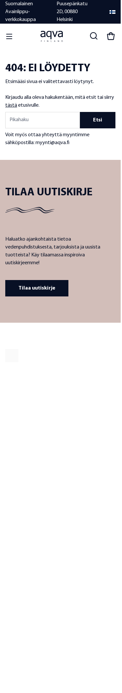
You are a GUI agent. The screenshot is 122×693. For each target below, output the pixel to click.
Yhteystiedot (17, 539)
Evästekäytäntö (28, 655)
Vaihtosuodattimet (79, 497)
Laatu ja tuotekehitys (25, 470)
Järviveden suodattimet (83, 479)
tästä (11, 105)
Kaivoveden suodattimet (84, 470)
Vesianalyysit (73, 507)
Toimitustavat (18, 585)
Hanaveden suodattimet (84, 461)
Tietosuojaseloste (32, 650)
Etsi (97, 120)
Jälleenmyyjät (18, 479)
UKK (9, 548)
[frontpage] (60, 355)
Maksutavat (16, 576)
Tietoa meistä (18, 461)
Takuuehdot (16, 566)
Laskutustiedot (19, 594)
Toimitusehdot (19, 557)
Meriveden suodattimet (83, 488)
